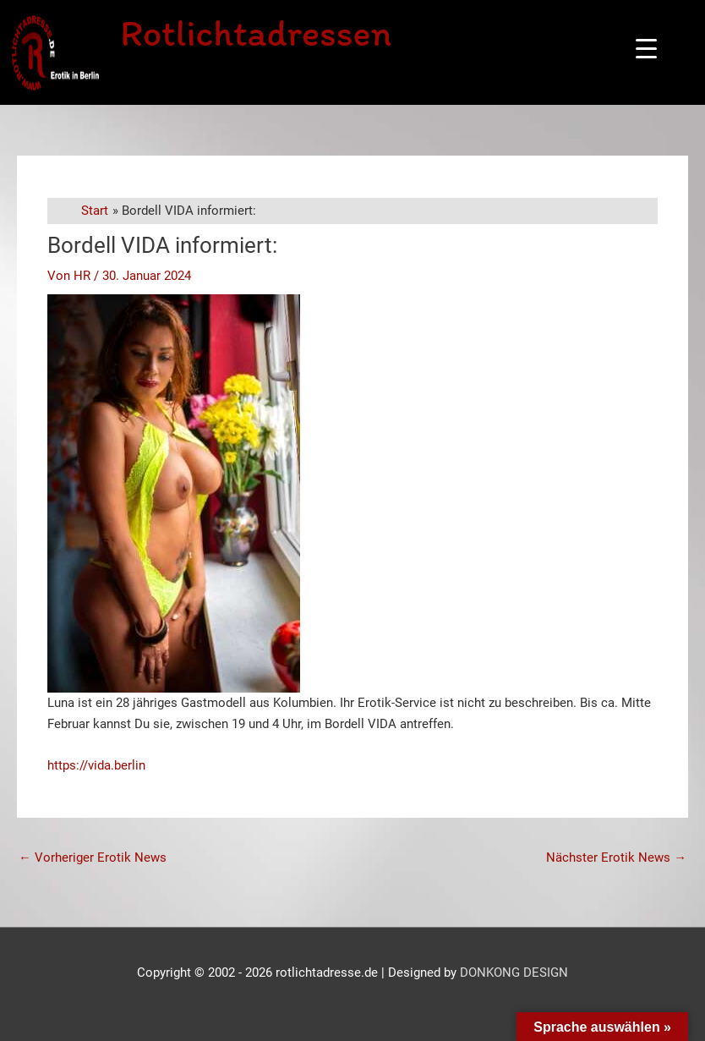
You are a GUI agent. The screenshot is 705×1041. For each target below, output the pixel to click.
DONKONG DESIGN (514, 972)
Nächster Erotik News (616, 857)
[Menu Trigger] (646, 48)
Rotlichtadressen (258, 32)
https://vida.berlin (96, 765)
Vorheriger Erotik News (93, 857)
